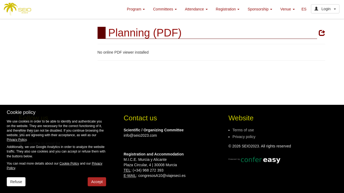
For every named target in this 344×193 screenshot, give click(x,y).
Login (325, 9)
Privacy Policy (17, 140)
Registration (228, 9)
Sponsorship (260, 9)
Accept (97, 182)
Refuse (16, 182)
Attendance (196, 9)
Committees (165, 9)
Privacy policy (244, 137)
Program (136, 9)
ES (304, 9)
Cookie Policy (69, 163)
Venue (287, 9)
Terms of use (243, 130)
